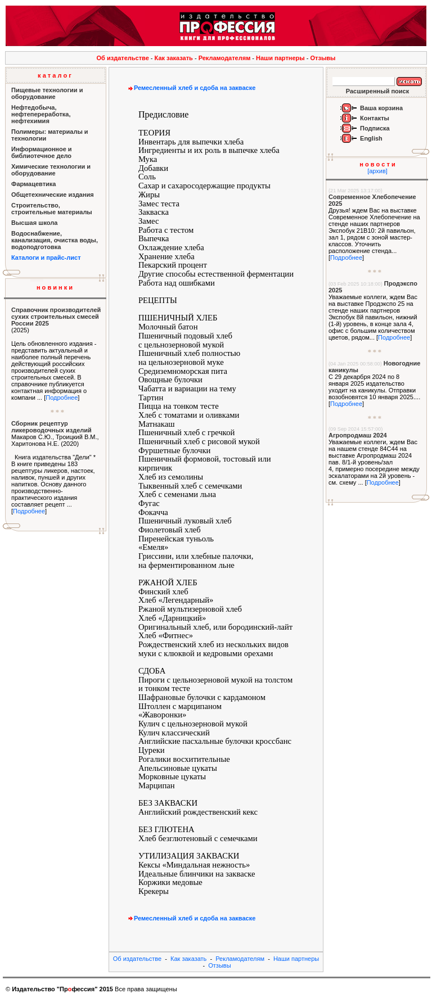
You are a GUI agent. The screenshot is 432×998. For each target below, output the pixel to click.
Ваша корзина (381, 108)
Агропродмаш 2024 (357, 435)
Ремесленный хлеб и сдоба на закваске (190, 87)
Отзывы (323, 58)
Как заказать (174, 58)
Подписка (375, 128)
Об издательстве (123, 58)
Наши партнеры (280, 58)
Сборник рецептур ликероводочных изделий (51, 426)
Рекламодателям (225, 58)
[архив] (377, 171)
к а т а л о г (54, 75)
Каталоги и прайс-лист (46, 257)
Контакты (374, 118)
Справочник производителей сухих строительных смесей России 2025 (56, 316)
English (371, 138)
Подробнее (62, 397)
